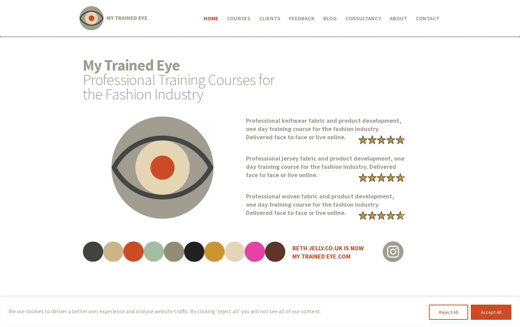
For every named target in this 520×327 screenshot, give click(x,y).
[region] (260, 312)
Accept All (491, 312)
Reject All (448, 312)
